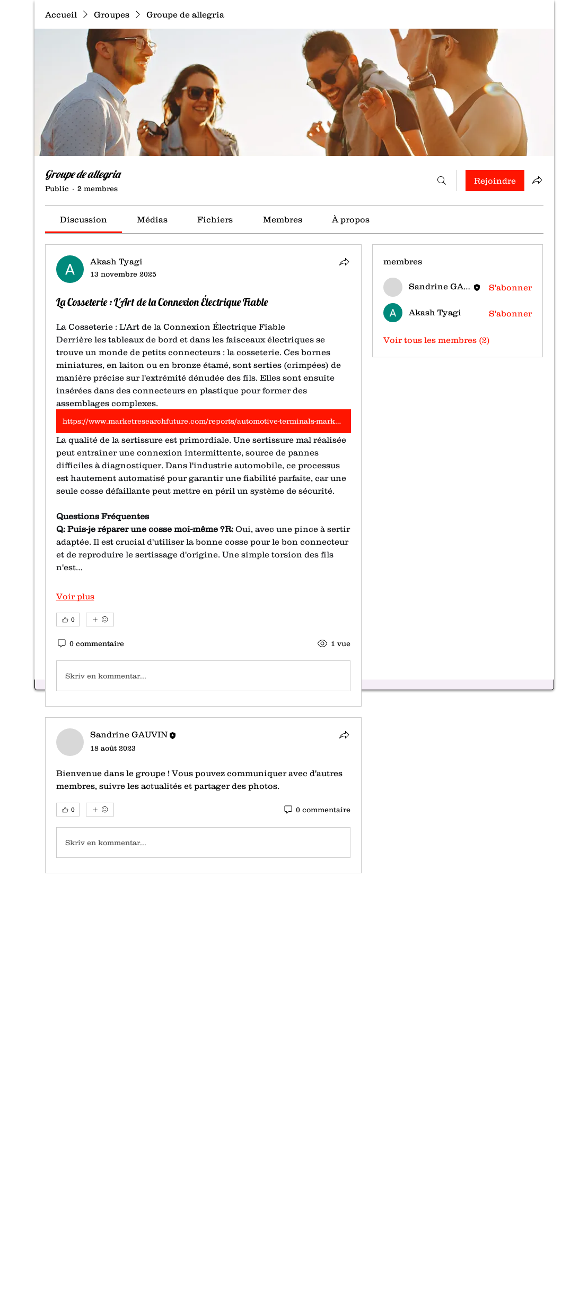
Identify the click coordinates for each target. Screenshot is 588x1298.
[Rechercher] (441, 180)
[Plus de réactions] (100, 619)
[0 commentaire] (90, 644)
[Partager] (344, 261)
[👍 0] (68, 619)
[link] (83, 219)
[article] (203, 475)
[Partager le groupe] (537, 180)
